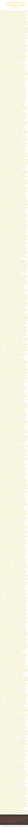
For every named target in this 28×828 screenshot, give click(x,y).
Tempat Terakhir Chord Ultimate (16, 820)
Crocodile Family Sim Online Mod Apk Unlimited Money (12, 819)
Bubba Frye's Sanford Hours (21, 817)
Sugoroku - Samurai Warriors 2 (7, 817)
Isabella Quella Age (14, 822)
